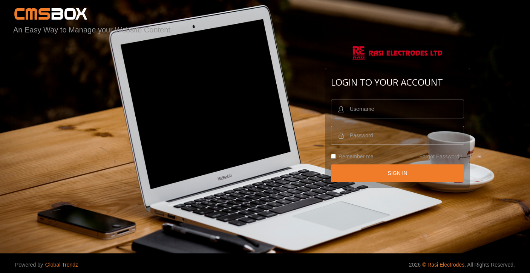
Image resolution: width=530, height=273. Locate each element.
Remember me (352, 156)
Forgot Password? (440, 156)
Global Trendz (61, 265)
